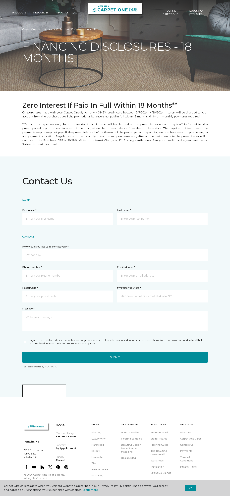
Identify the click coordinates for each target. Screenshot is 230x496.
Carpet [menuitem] (95, 450)
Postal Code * (30, 288)
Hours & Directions (170, 20)
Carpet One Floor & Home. (49, 474)
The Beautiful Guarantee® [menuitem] (159, 452)
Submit (115, 357)
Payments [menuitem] (186, 450)
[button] (211, 20)
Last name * (124, 210)
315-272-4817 (61, 5)
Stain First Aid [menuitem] (159, 438)
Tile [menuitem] (93, 463)
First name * (29, 210)
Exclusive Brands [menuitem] (161, 472)
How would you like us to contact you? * (45, 247)
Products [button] (19, 20)
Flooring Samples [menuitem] (131, 438)
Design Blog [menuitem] (128, 457)
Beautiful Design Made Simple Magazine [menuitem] (131, 448)
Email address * (126, 267)
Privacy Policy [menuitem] (188, 466)
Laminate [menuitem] (97, 457)
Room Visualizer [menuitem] (130, 432)
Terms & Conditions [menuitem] (186, 459)
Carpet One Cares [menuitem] (191, 438)
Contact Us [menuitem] (186, 444)
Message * (28, 308)
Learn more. (90, 490)
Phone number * (32, 267)
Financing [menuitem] (97, 475)
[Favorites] (215, 20)
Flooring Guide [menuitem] (159, 444)
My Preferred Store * (129, 288)
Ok (190, 487)
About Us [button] (62, 20)
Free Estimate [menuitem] (99, 469)
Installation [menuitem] (157, 466)
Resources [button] (41, 20)
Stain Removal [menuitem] (159, 432)
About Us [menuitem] (185, 432)
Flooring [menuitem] (96, 432)
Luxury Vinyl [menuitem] (98, 438)
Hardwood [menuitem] (97, 444)
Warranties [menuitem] (157, 460)
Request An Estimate (196, 20)
